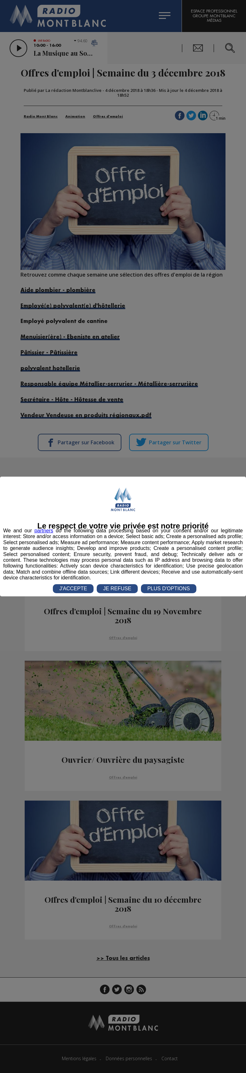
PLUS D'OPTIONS (168, 588)
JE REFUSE (117, 588)
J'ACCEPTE (73, 588)
